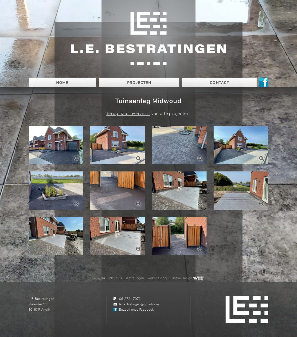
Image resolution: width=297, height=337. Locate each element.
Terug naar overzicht (128, 113)
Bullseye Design (180, 278)
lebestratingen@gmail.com (139, 304)
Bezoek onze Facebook (136, 309)
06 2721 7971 (130, 298)
